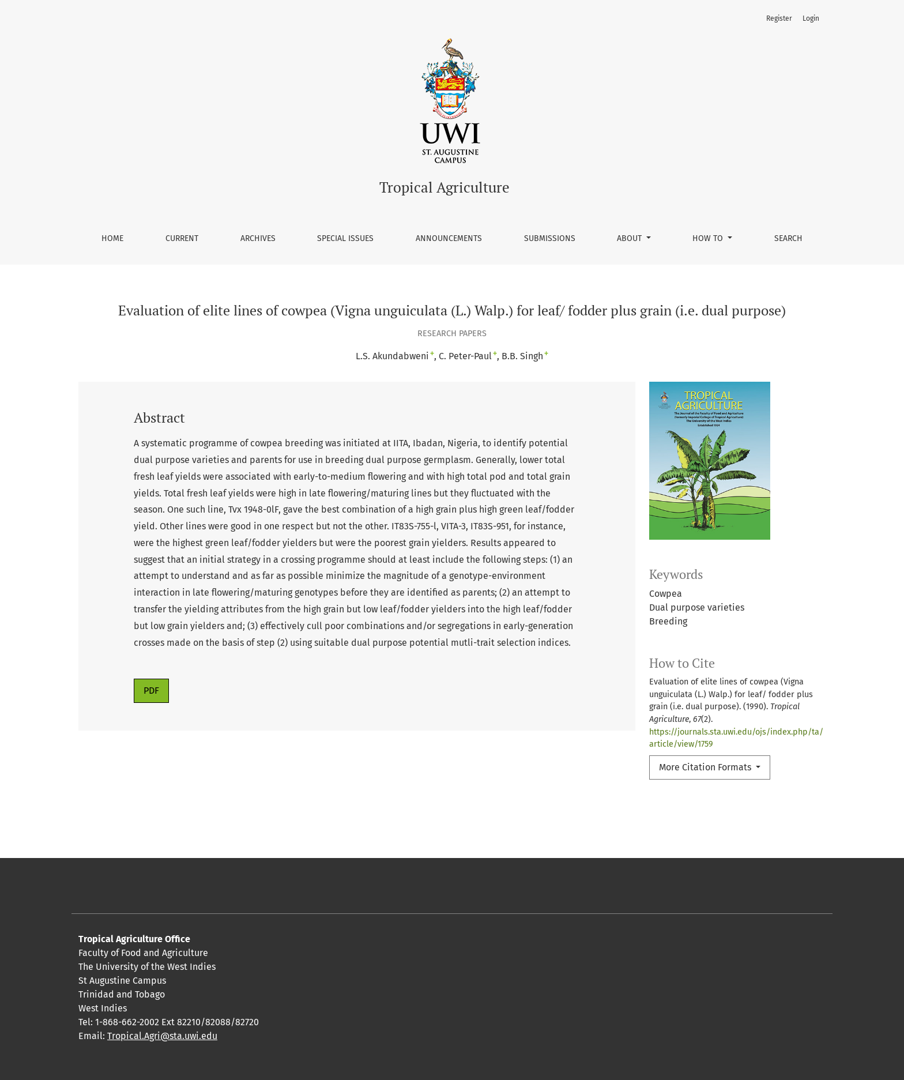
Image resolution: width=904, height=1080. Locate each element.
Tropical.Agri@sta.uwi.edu (162, 1035)
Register (779, 18)
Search (788, 238)
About (630, 238)
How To (708, 238)
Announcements (449, 238)
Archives (258, 238)
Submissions (549, 238)
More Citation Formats (706, 767)
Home (112, 238)
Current (181, 238)
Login (811, 18)
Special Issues (345, 238)
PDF (151, 690)
